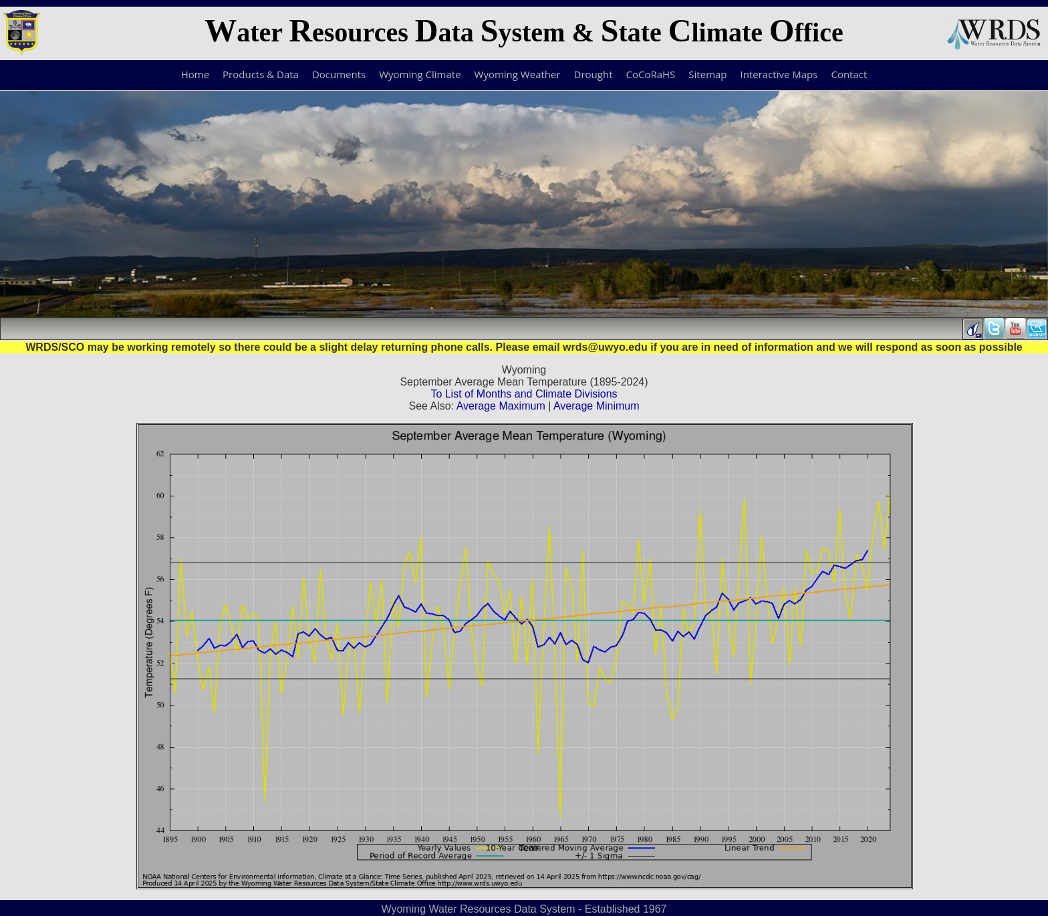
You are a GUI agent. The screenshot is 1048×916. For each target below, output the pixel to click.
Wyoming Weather (518, 74)
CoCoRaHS (651, 74)
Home (195, 74)
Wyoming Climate (420, 74)
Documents (339, 74)
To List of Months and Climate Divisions (523, 394)
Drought (593, 74)
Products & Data (261, 74)
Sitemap (707, 74)
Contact (849, 74)
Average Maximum (500, 406)
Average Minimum (596, 406)
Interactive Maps (779, 74)
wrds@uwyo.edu (605, 347)
